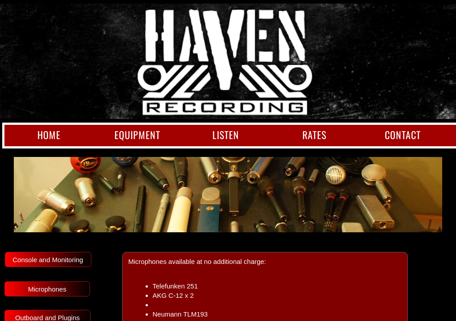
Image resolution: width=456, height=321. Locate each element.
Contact (403, 135)
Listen (225, 135)
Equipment (137, 135)
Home (49, 135)
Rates (314, 135)
